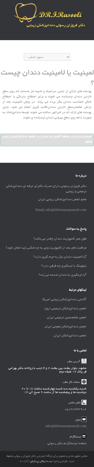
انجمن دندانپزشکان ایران (70, 336)
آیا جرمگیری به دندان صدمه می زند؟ (62, 275)
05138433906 (75, 409)
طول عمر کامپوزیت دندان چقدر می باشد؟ (59, 239)
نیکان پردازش (38, 461)
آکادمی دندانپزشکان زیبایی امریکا (64, 299)
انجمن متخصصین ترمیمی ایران (66, 318)
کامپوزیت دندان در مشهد (44, 136)
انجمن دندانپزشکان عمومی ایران (65, 327)
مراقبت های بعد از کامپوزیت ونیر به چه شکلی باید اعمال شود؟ (46, 248)
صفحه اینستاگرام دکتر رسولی (66, 443)
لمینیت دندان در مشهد (77, 136)
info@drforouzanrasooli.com (66, 426)
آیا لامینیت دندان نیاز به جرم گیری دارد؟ (59, 257)
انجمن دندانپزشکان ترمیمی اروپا (65, 308)
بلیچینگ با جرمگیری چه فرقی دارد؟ (63, 266)
